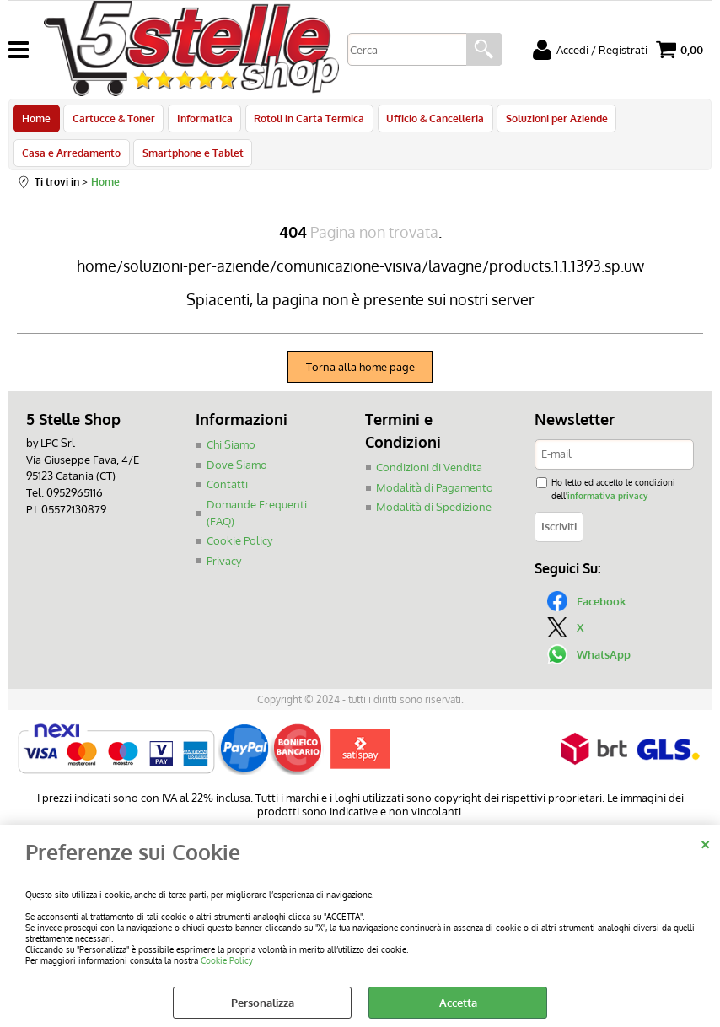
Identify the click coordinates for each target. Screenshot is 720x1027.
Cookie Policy (227, 959)
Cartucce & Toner (112, 120)
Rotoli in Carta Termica (305, 120)
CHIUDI (705, 842)
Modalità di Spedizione (434, 517)
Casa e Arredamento (71, 159)
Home (36, 120)
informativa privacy (607, 504)
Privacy (224, 570)
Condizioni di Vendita (429, 477)
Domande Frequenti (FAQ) (257, 522)
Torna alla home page (360, 377)
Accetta (458, 1002)
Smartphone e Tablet (191, 159)
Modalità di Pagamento (434, 496)
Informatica (201, 120)
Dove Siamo (237, 474)
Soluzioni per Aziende (549, 120)
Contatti (227, 494)
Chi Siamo (231, 454)
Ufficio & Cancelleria (429, 120)
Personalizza (262, 1002)
